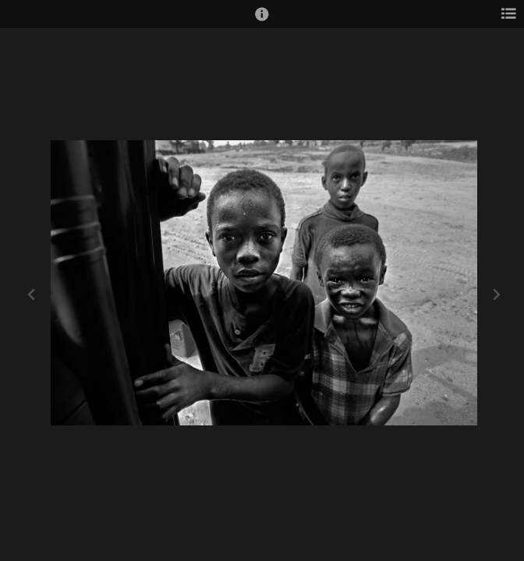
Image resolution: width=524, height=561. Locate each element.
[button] (262, 21)
